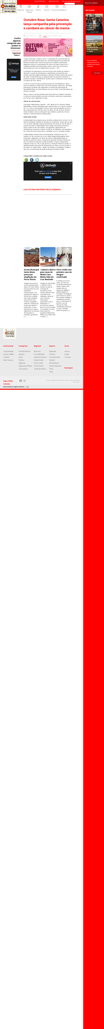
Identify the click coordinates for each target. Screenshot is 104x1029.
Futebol (52, 360)
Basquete (52, 351)
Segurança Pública (29, 11)
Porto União (38, 363)
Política (38, 10)
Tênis (51, 369)
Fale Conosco (8, 360)
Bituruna (37, 351)
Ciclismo (52, 354)
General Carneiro (40, 357)
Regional (21, 10)
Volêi (51, 372)
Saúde (60, 36)
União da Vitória (40, 369)
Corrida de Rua (54, 357)
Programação (8, 351)
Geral (64, 10)
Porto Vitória (38, 366)
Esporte (47, 10)
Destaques (69, 368)
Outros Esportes (55, 366)
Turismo (68, 357)
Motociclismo (54, 363)
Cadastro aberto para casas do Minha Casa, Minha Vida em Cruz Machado (48, 274)
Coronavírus (23, 369)
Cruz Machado (39, 354)
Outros (67, 351)
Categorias (23, 346)
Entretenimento (57, 10)
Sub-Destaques (44, 37)
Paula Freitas (38, 360)
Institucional (8, 346)
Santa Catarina (52, 36)
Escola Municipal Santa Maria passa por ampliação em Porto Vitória (31, 274)
